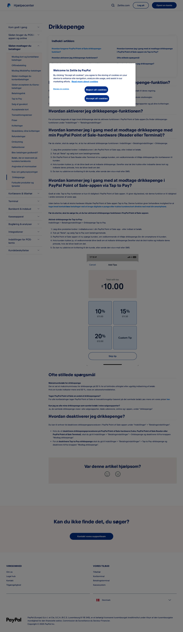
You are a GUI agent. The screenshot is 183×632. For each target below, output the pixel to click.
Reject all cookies (96, 89)
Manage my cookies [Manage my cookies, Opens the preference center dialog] (61, 89)
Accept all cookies (97, 98)
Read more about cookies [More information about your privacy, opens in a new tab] (85, 81)
